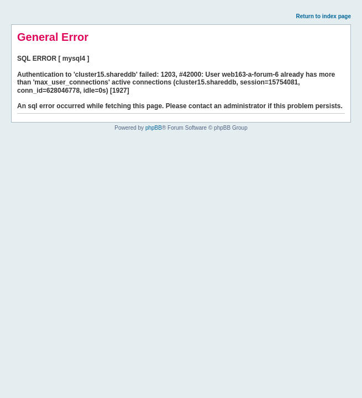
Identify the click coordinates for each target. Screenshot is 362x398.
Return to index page (323, 16)
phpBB (153, 128)
